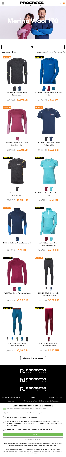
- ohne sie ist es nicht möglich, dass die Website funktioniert (26, 409)
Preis (53, 52)
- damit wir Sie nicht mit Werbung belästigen (22, 417)
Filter (33, 47)
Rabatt (61, 52)
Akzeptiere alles (33, 434)
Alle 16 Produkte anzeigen (33, 358)
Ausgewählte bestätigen (33, 439)
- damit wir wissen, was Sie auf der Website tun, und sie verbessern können (30, 413)
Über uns (11, 401)
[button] (3, 3)
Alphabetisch (42, 52)
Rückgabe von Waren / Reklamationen (36, 401)
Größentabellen (55, 401)
